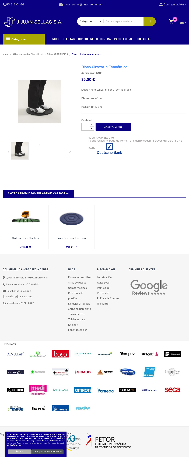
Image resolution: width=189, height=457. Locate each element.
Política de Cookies (108, 298)
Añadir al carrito (113, 126)
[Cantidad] (85, 127)
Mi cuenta (102, 303)
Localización (104, 277)
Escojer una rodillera (80, 277)
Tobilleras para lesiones (76, 322)
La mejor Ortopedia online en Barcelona (79, 306)
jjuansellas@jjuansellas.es (17, 296)
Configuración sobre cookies (48, 452)
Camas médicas (77, 288)
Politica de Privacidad (103, 291)
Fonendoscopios (77, 330)
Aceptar (20, 451)
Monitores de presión (75, 296)
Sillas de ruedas (77, 282)
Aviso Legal (103, 282)
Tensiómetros (76, 314)
